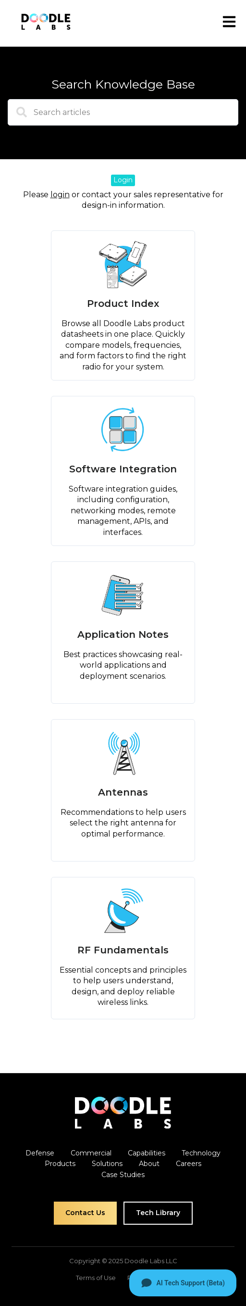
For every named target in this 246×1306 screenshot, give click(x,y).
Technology (201, 1153)
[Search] (17, 116)
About (149, 1163)
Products (60, 1163)
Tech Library (158, 1212)
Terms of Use (96, 1277)
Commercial (91, 1153)
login (60, 194)
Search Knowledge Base (123, 84)
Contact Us (85, 1212)
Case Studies (123, 1174)
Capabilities (146, 1153)
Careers (188, 1163)
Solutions (107, 1163)
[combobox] (123, 112)
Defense (39, 1153)
